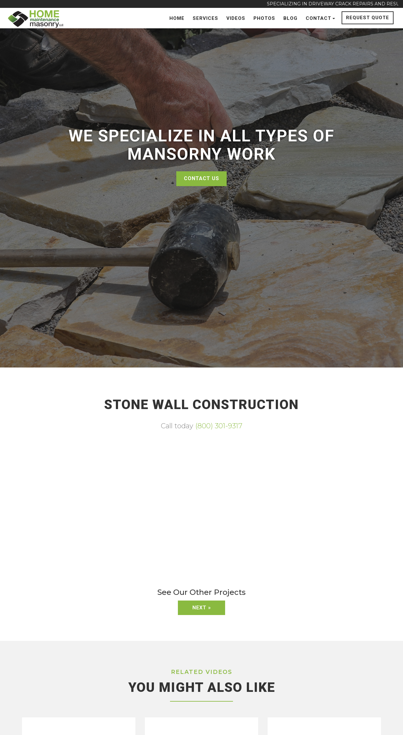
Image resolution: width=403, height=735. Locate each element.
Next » (201, 608)
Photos (264, 18)
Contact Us (201, 178)
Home (176, 18)
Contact (320, 18)
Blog (290, 18)
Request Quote (367, 17)
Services (205, 18)
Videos (235, 18)
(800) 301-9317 (218, 426)
